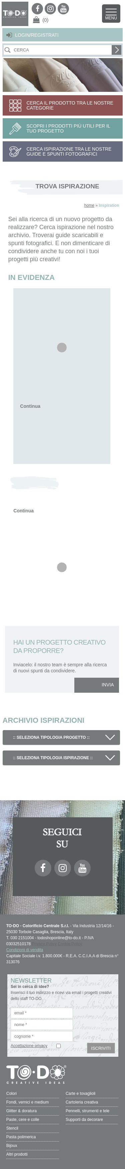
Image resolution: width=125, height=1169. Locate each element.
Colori (11, 1093)
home (89, 205)
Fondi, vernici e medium (27, 1102)
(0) (45, 20)
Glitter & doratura (21, 1111)
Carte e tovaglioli (80, 1093)
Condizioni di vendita (24, 950)
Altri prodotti (17, 1154)
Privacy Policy (44, 944)
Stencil (12, 1128)
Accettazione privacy (29, 1045)
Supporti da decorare (84, 1119)
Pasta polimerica (21, 1137)
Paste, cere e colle (22, 1119)
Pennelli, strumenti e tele (87, 1111)
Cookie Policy (70, 944)
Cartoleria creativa (82, 1102)
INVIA (108, 684)
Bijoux (11, 1145)
